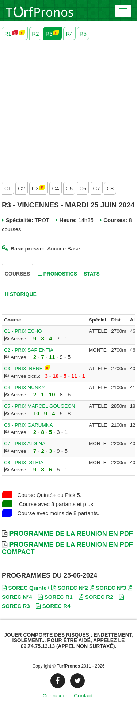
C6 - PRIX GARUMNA (28, 425)
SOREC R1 (55, 597)
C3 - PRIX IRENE (23, 368)
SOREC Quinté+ (26, 588)
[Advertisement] (68, 109)
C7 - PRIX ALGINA (24, 443)
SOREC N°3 (108, 588)
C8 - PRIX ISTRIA (23, 462)
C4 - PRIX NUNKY (24, 387)
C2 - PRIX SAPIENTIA (28, 350)
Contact (83, 695)
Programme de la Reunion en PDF (71, 533)
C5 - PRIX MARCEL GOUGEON (39, 406)
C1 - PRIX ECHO (23, 331)
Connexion (55, 695)
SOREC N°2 (69, 588)
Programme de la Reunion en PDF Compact (67, 548)
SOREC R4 (53, 606)
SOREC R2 (96, 597)
